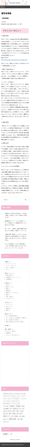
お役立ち (7, 283)
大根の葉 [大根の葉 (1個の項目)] (5, 411)
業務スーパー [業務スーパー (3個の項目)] (6, 416)
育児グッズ (8, 314)
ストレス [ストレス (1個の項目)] (5, 398)
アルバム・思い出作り (12, 335)
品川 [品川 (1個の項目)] (23, 408)
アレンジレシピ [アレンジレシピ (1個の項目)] (6, 396)
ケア (7, 269)
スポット (8, 306)
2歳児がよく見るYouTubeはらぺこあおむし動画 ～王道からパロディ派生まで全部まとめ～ (16, 215)
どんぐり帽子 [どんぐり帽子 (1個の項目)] (16, 393)
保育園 (7, 333)
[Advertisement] (15, 365)
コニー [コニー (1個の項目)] (19, 396)
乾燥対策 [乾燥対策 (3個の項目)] (12, 406)
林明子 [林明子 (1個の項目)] (21, 413)
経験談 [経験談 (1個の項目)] (23, 416)
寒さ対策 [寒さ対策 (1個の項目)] (10, 411)
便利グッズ (9, 287)
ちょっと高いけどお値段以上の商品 (15, 318)
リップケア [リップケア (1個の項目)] (13, 403)
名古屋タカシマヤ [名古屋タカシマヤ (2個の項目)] (17, 408)
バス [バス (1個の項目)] (4, 401)
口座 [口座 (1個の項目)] (11, 408)
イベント (8, 304)
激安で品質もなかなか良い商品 (14, 321)
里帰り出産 (9, 275)
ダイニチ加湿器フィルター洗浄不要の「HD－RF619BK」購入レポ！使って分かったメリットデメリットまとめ (15, 246)
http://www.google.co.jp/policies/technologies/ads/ (14, 60)
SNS (7, 285)
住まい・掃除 (9, 267)
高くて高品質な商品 (11, 316)
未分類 (6, 325)
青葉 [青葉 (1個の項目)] (18, 419)
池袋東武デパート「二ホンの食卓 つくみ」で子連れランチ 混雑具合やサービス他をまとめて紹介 (16, 223)
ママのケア (9, 298)
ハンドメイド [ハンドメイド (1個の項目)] (23, 398)
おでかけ (7, 302)
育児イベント (8, 273)
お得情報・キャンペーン (12, 277)
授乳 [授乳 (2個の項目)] (10, 413)
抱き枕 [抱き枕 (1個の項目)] (22, 411)
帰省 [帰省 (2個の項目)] (14, 411)
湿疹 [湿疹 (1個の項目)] (12, 416)
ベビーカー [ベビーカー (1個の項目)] (8, 401)
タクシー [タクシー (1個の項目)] (10, 398)
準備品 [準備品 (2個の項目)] (16, 416)
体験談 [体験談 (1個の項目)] (23, 406)
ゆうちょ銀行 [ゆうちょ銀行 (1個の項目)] (23, 393)
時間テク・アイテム (11, 292)
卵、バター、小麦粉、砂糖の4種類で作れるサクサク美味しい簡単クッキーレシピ (16, 229)
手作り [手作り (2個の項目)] (17, 411)
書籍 (7, 288)
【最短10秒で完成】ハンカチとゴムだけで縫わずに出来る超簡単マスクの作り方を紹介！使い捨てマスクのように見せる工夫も (16, 237)
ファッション (9, 263)
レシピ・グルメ (10, 265)
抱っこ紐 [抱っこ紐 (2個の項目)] (5, 413)
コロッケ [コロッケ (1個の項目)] (23, 396)
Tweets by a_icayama (15, 439)
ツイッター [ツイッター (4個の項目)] (16, 398)
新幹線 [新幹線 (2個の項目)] (14, 413)
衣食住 (6, 261)
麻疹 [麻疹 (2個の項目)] (21, 419)
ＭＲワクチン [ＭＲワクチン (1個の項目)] (6, 421)
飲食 (7, 294)
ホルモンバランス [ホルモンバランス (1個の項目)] (15, 401)
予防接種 (8, 279)
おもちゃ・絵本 (10, 331)
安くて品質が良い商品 (12, 319)
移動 (7, 310)
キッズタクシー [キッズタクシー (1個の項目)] (14, 396)
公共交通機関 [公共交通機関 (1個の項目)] (6, 408)
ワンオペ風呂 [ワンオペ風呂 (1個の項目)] (6, 406)
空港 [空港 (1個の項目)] (20, 416)
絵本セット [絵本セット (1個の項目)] (5, 419)
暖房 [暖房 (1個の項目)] (18, 413)
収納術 (7, 290)
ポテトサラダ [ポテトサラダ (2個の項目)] (6, 403)
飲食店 (7, 308)
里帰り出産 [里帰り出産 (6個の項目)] (12, 419)
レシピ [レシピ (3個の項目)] (18, 403)
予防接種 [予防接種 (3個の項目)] (18, 406)
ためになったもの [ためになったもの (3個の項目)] (7, 393)
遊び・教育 (8, 329)
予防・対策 (9, 296)
